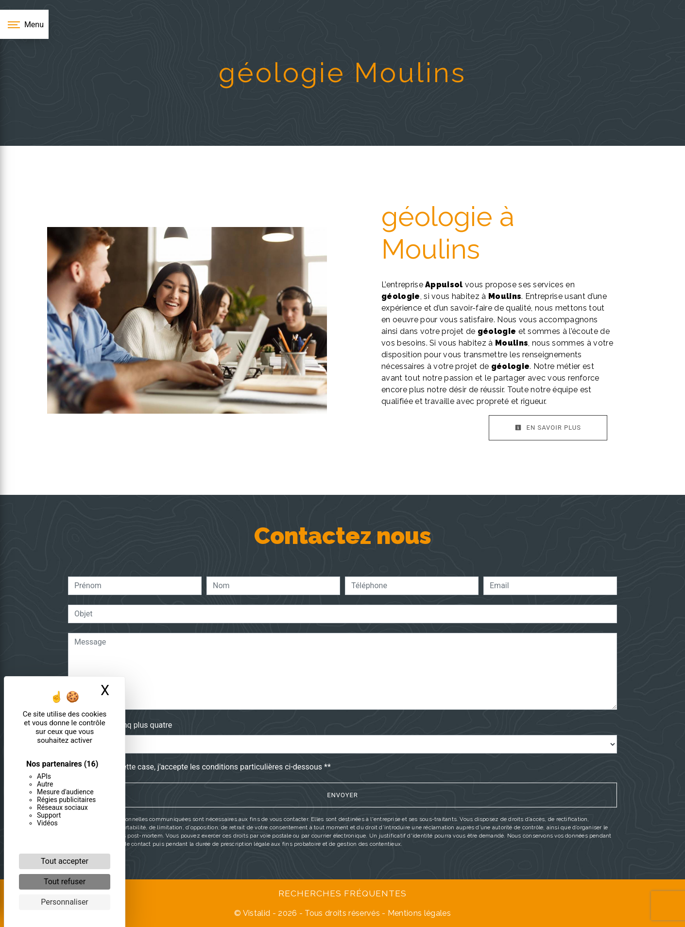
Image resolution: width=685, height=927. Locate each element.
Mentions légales (418, 913)
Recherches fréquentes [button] (342, 893)
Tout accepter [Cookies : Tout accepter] (64, 861)
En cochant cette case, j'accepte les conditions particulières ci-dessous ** (204, 766)
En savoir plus (548, 427)
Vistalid (257, 913)
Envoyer (342, 795)
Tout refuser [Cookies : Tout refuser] (65, 881)
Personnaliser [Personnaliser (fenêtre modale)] (64, 902)
